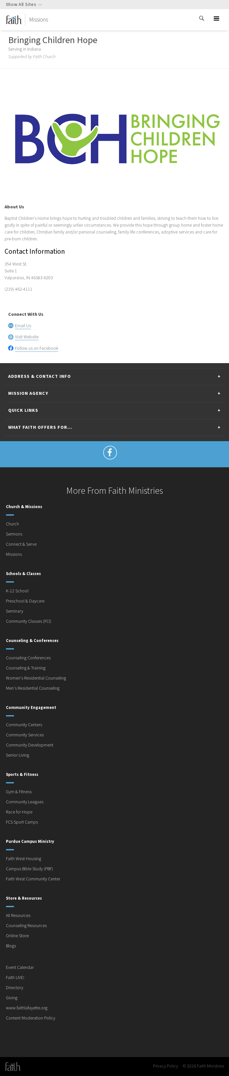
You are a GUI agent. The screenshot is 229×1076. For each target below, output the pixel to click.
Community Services (25, 735)
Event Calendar (20, 967)
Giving (11, 998)
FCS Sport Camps (22, 822)
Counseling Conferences (28, 658)
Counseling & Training (25, 668)
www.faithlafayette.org (26, 1008)
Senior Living (17, 755)
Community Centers (24, 725)
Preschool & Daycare (25, 601)
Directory (14, 988)
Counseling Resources (26, 926)
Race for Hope (19, 812)
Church (12, 524)
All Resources (18, 915)
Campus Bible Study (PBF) (29, 869)
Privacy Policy (165, 1066)
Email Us (23, 326)
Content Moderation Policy (30, 1018)
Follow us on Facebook (36, 348)
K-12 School (17, 591)
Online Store (17, 936)
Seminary (14, 611)
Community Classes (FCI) (28, 621)
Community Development (29, 745)
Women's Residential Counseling (36, 678)
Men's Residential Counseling (32, 688)
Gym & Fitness (19, 792)
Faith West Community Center (33, 879)
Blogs (11, 946)
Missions (14, 554)
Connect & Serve (21, 544)
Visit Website (27, 337)
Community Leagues (24, 802)
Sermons (14, 534)
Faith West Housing (23, 859)
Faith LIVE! (15, 977)
